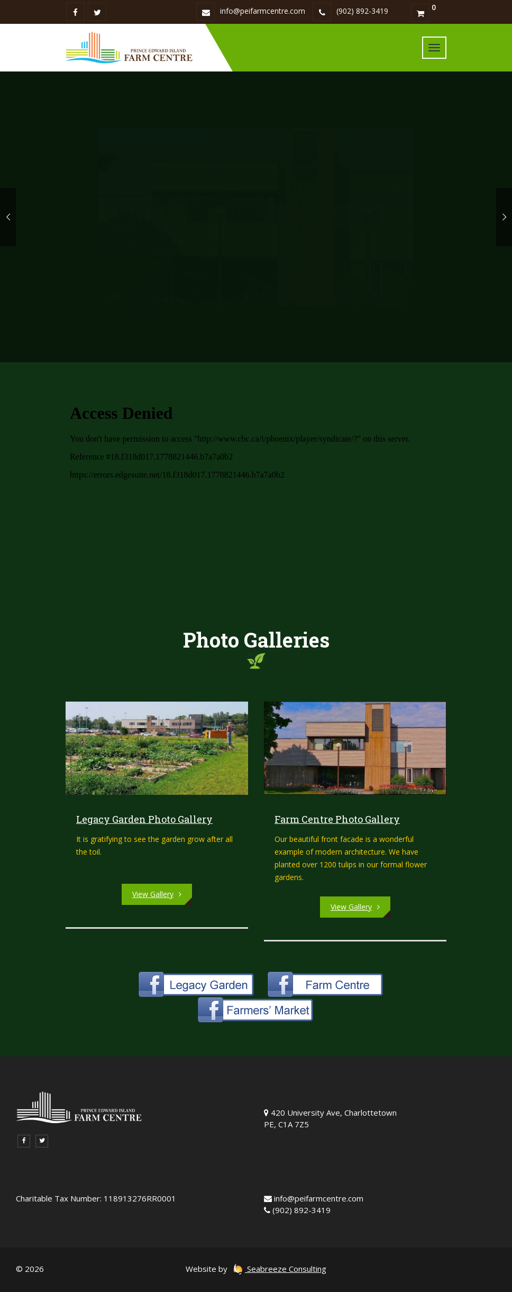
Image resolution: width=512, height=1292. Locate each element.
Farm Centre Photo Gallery (337, 819)
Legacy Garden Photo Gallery (144, 819)
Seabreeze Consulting (279, 1268)
